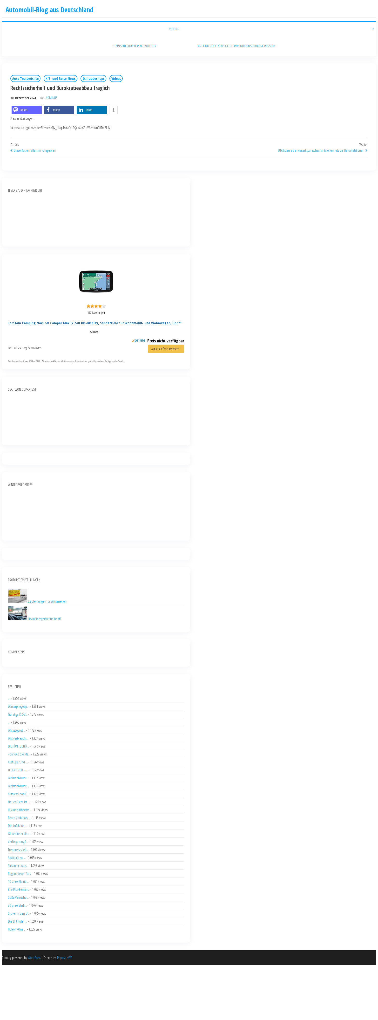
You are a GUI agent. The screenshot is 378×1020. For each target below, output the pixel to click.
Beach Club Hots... (19, 817)
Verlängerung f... (18, 841)
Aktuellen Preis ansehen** (165, 349)
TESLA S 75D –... (18, 770)
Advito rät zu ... (17, 857)
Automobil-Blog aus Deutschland (49, 9)
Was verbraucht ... (18, 738)
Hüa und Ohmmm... (19, 809)
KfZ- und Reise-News (60, 78)
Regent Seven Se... (20, 873)
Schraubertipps (93, 78)
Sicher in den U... (19, 913)
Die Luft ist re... (17, 825)
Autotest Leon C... (18, 793)
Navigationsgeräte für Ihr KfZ (44, 618)
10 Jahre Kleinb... (18, 881)
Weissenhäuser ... (18, 777)
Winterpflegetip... (18, 706)
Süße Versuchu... (18, 897)
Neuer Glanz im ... (19, 801)
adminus (51, 97)
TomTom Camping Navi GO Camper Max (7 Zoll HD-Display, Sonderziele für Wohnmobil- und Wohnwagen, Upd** (95, 322)
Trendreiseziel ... (18, 849)
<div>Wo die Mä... (19, 754)
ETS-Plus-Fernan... (19, 889)
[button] (27, 110)
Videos (116, 78)
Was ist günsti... (17, 730)
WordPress (34, 957)
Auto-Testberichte (25, 78)
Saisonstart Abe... (18, 865)
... (9, 698)
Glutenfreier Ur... (18, 833)
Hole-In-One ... (17, 929)
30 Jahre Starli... (17, 905)
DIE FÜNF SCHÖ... (18, 746)
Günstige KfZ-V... (17, 714)
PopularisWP (64, 957)
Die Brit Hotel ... (17, 921)
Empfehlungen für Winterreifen (47, 601)
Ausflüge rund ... (18, 762)
